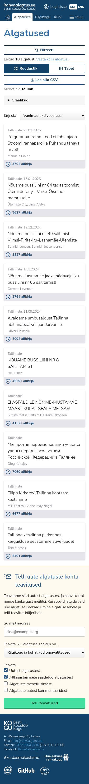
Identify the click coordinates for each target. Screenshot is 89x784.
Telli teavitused (44, 703)
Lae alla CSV (46, 79)
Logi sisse (58, 6)
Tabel (69, 68)
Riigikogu (42, 17)
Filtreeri (47, 50)
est (73, 7)
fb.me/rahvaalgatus (31, 749)
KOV (58, 17)
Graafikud (20, 100)
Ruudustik (28, 68)
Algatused (22, 17)
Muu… (80, 17)
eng (81, 7)
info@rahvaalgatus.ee (27, 741)
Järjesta (44, 115)
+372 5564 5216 (27, 745)
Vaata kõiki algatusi (52, 59)
